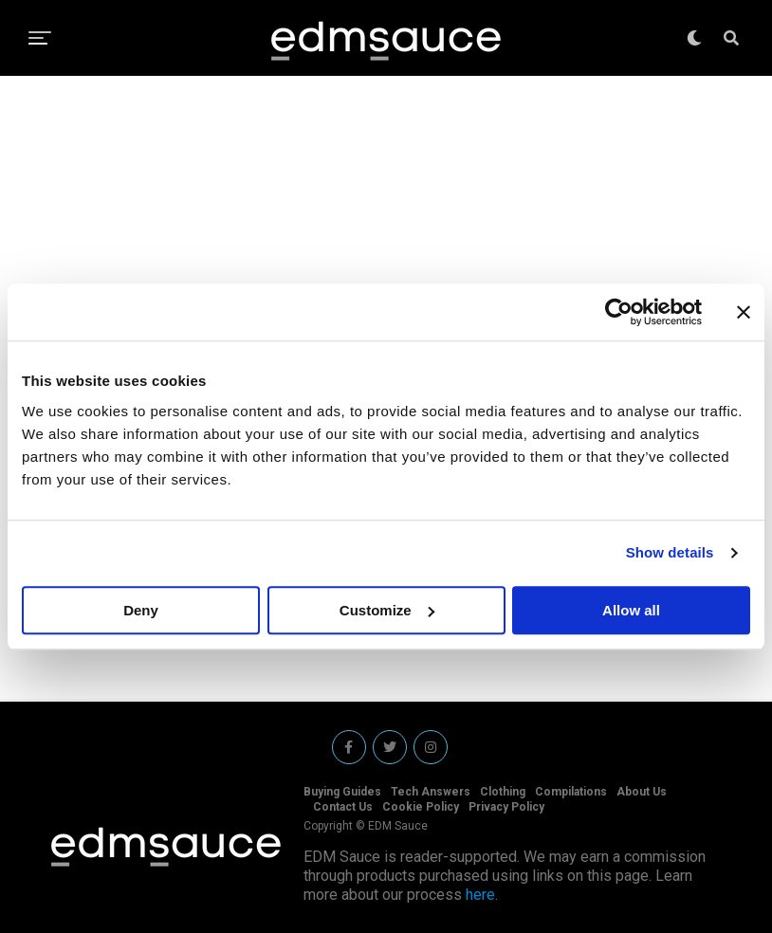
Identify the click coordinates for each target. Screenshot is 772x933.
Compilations (571, 791)
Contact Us (343, 807)
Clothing (502, 791)
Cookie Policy (420, 807)
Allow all (631, 610)
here (480, 895)
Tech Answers (430, 791)
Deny (140, 610)
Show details (670, 552)
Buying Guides (342, 791)
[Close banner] (743, 312)
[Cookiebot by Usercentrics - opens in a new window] (619, 312)
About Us (641, 791)
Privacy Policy (506, 807)
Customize (387, 610)
